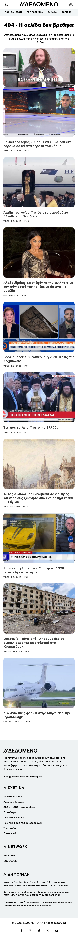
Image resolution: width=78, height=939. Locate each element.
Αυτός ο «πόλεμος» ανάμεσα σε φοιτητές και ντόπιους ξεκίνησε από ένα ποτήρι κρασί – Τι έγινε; (38, 498)
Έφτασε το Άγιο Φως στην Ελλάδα (30, 427)
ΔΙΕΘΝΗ (7, 651)
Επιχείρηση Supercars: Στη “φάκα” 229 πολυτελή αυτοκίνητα (33, 570)
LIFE (5, 295)
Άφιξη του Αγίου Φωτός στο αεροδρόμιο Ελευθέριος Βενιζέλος (35, 214)
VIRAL (6, 507)
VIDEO (6, 151)
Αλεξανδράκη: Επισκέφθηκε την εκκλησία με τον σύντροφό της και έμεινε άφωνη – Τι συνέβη (38, 286)
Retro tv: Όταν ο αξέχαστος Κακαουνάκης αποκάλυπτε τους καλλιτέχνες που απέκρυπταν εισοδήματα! (36, 893)
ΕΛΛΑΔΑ (7, 722)
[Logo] (38, 4)
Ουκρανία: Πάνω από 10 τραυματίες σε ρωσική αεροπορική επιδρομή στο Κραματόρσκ (33, 642)
